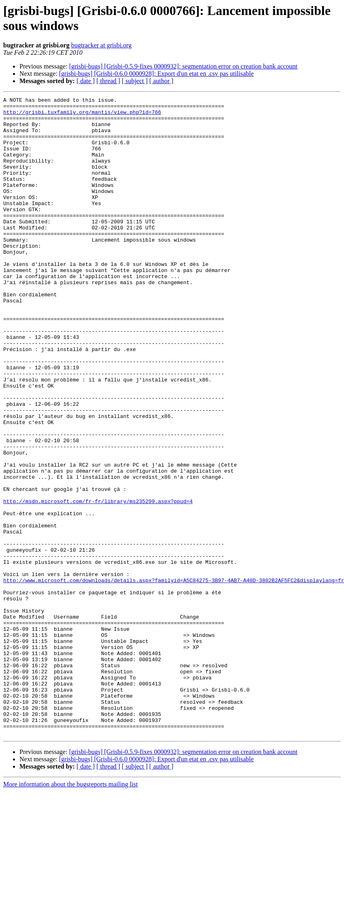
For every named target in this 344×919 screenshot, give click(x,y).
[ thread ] (108, 80)
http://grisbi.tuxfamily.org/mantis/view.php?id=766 (82, 115)
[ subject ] (135, 80)
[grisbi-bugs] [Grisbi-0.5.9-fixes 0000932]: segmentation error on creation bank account (183, 66)
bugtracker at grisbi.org (101, 45)
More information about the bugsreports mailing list (70, 911)
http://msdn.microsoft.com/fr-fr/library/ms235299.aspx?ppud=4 (98, 582)
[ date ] (85, 80)
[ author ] (161, 80)
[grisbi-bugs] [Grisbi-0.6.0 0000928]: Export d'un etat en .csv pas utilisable (156, 73)
